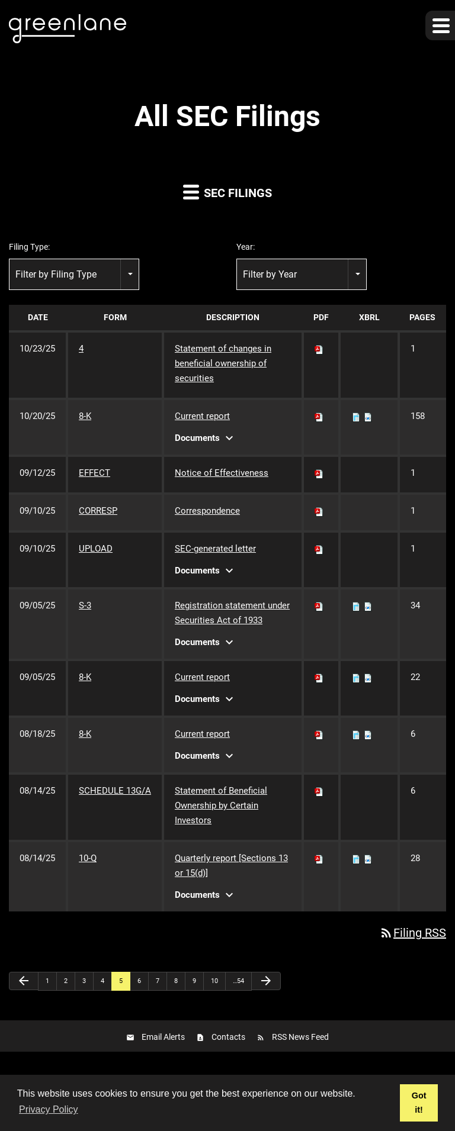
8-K (85, 416)
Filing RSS (412, 933)
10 (214, 981)
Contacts (228, 1037)
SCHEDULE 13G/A (115, 790)
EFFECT (94, 473)
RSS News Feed (300, 1037)
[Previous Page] (24, 981)
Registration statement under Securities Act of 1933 (232, 613)
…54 (238, 981)
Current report (202, 416)
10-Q (88, 858)
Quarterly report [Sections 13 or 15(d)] (231, 865)
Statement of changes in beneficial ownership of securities (223, 363)
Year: (245, 247)
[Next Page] (266, 981)
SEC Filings (227, 191)
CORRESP (98, 510)
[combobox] (74, 274)
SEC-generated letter (215, 548)
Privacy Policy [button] (48, 1109)
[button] (440, 25)
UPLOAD (96, 548)
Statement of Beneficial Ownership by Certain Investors (221, 805)
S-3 (85, 605)
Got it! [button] (419, 1102)
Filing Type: (29, 247)
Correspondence (207, 510)
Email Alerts (163, 1037)
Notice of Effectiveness (221, 473)
